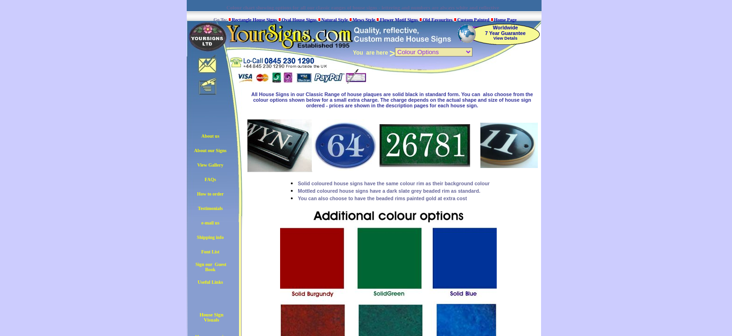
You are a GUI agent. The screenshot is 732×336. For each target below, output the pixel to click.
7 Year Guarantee (505, 33)
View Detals (505, 38)
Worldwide (505, 27)
